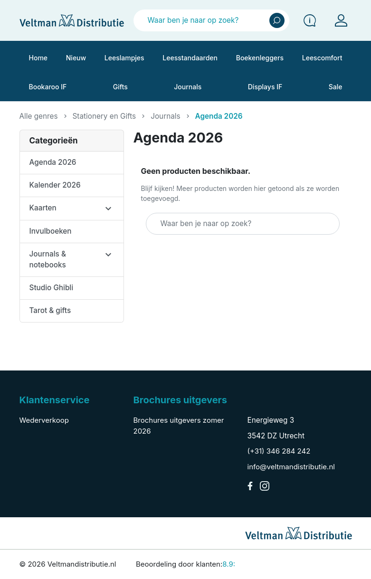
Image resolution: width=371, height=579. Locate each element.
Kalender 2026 (55, 185)
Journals (165, 116)
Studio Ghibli (51, 287)
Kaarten (43, 207)
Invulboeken (50, 231)
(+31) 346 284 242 (279, 451)
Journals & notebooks (47, 259)
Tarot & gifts (50, 310)
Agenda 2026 (52, 162)
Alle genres (38, 116)
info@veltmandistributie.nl (291, 466)
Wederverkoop (44, 420)
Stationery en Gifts (104, 116)
